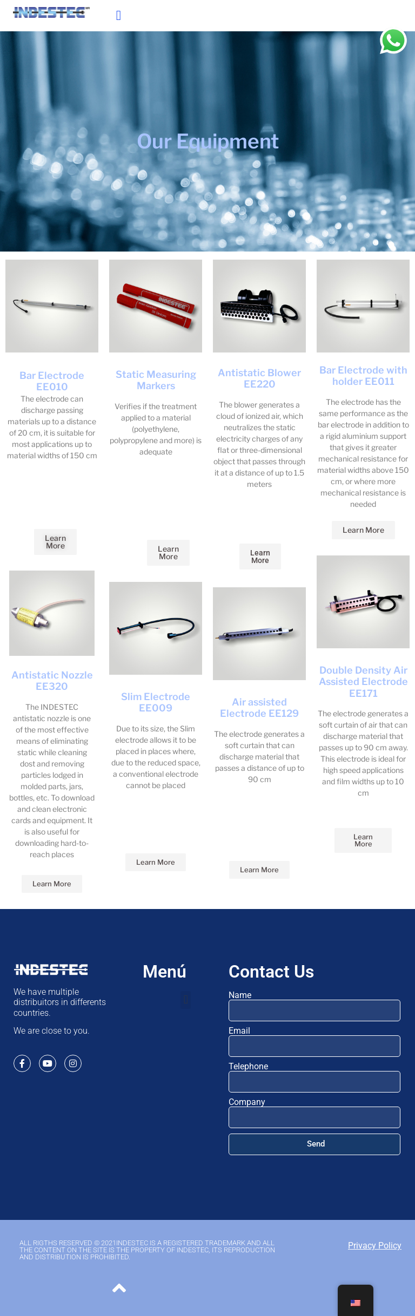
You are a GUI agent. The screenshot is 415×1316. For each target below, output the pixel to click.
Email (239, 1031)
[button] (118, 15)
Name (240, 995)
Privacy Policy (374, 1245)
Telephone (248, 1066)
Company (247, 1102)
